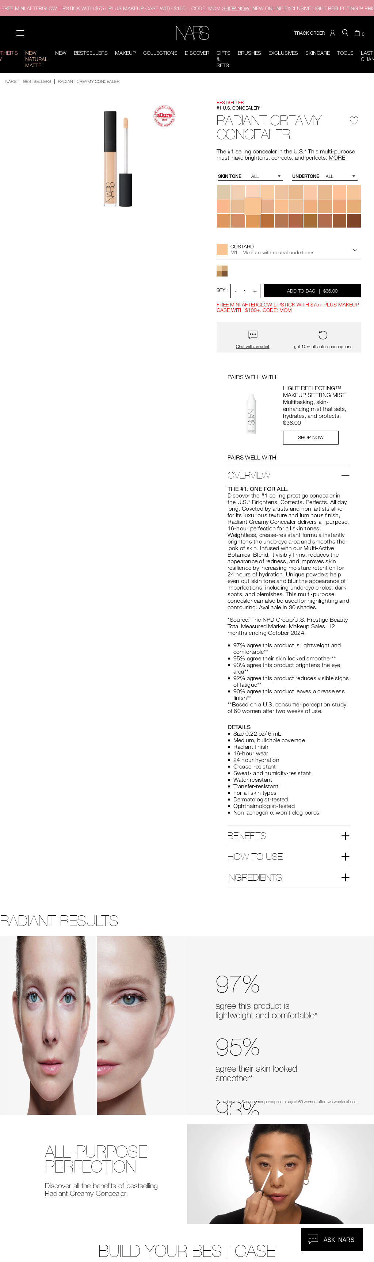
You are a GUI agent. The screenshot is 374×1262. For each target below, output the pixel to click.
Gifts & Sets (223, 59)
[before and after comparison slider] (96, 1025)
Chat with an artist (253, 346)
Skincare (317, 53)
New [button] (60, 53)
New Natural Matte (36, 59)
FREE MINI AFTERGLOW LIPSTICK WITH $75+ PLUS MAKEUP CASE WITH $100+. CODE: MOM (125, 8)
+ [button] (255, 290)
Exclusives (283, 53)
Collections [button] (160, 53)
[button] (333, 33)
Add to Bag (313, 290)
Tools (345, 53)
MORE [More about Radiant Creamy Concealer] (337, 157)
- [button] (235, 290)
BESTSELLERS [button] (91, 53)
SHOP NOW (311, 437)
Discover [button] (197, 53)
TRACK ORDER (309, 33)
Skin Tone (229, 176)
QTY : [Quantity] (222, 289)
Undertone (305, 176)
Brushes (249, 53)
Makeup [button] (125, 53)
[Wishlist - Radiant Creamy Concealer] (354, 123)
